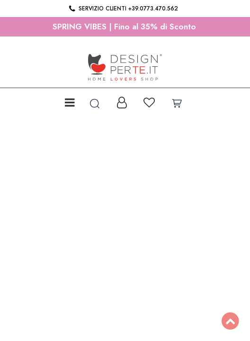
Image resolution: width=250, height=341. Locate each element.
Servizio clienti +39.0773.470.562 (123, 8)
